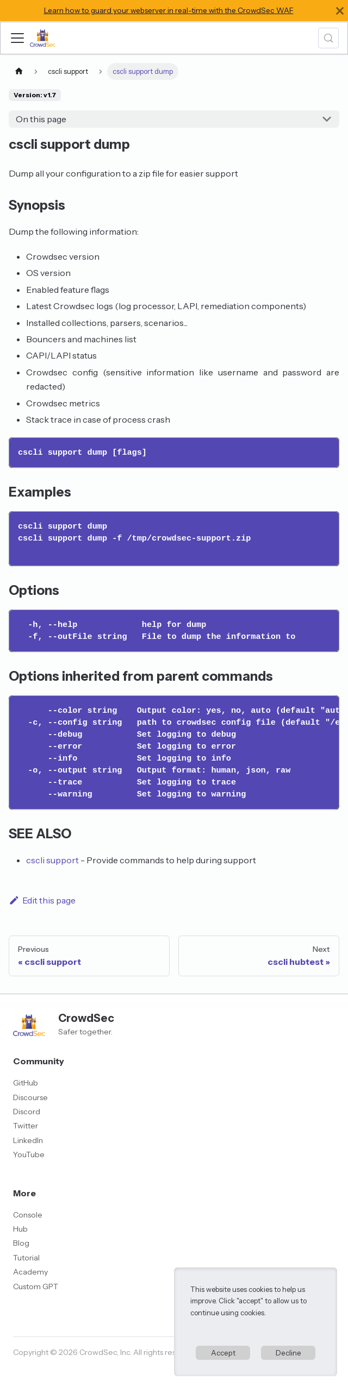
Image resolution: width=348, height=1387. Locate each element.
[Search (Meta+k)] (328, 38)
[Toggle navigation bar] (17, 38)
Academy (30, 1272)
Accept (223, 1352)
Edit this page (42, 900)
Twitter (25, 1126)
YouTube (29, 1154)
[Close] (340, 10)
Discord (26, 1111)
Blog (21, 1243)
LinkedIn (28, 1140)
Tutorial (26, 1258)
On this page (41, 119)
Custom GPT (35, 1286)
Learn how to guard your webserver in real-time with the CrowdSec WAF (169, 10)
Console (27, 1215)
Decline (288, 1352)
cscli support (52, 860)
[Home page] (19, 71)
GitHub (25, 1083)
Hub (20, 1229)
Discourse (30, 1097)
